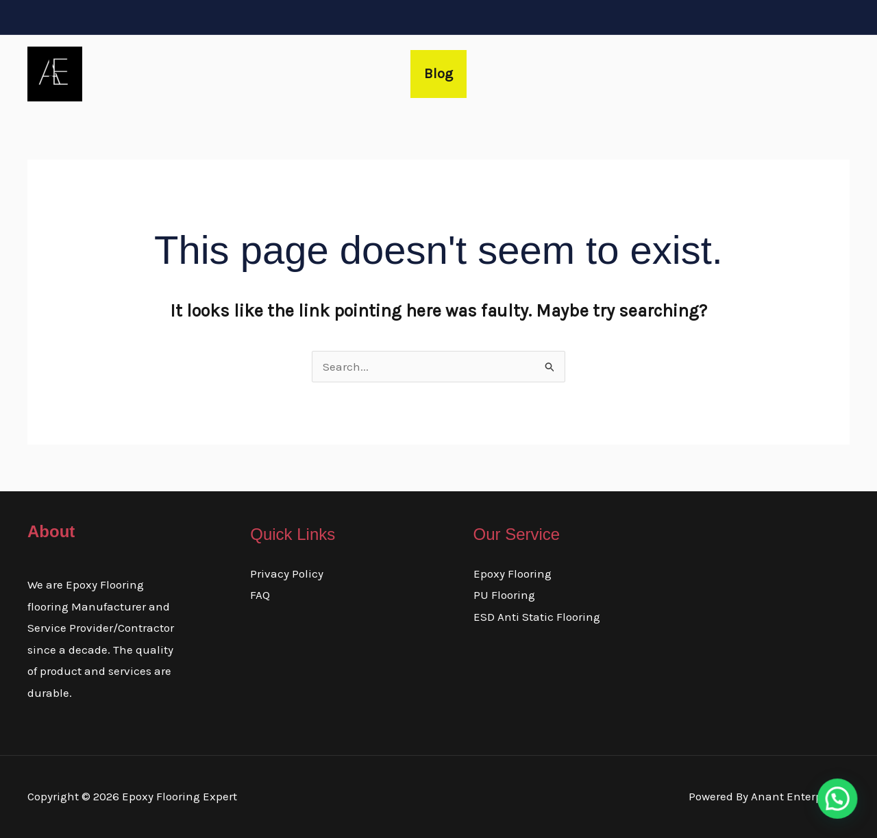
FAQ (260, 595)
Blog (438, 74)
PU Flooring (504, 595)
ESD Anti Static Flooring (536, 617)
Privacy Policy (286, 573)
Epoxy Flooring (512, 573)
